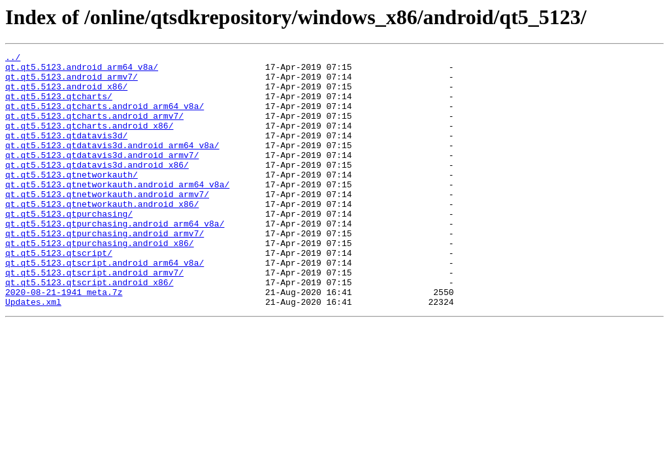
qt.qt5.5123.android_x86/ (66, 94)
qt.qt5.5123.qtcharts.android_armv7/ (94, 129)
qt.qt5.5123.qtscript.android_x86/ (89, 329)
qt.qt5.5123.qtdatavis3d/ (66, 153)
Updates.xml (33, 352)
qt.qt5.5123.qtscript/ (58, 294)
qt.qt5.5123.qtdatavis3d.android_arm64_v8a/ (112, 164)
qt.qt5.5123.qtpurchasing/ (69, 247)
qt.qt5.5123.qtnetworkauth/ (71, 200)
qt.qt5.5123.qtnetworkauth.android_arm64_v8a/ (117, 211)
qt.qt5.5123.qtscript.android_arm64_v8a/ (104, 305)
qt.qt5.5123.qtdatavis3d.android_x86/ (97, 188)
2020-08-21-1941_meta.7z (63, 341)
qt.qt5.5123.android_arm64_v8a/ (81, 70)
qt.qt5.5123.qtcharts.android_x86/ (89, 141)
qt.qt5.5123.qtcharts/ (58, 106)
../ (12, 59)
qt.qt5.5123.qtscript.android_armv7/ (94, 317)
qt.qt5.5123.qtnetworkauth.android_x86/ (102, 235)
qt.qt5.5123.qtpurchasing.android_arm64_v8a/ (114, 258)
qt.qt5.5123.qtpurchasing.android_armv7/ (104, 270)
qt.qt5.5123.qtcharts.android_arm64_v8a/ (104, 117)
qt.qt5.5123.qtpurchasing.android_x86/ (99, 282)
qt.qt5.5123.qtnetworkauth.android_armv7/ (107, 223)
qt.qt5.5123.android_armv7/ (71, 82)
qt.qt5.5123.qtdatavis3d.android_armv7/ (102, 176)
